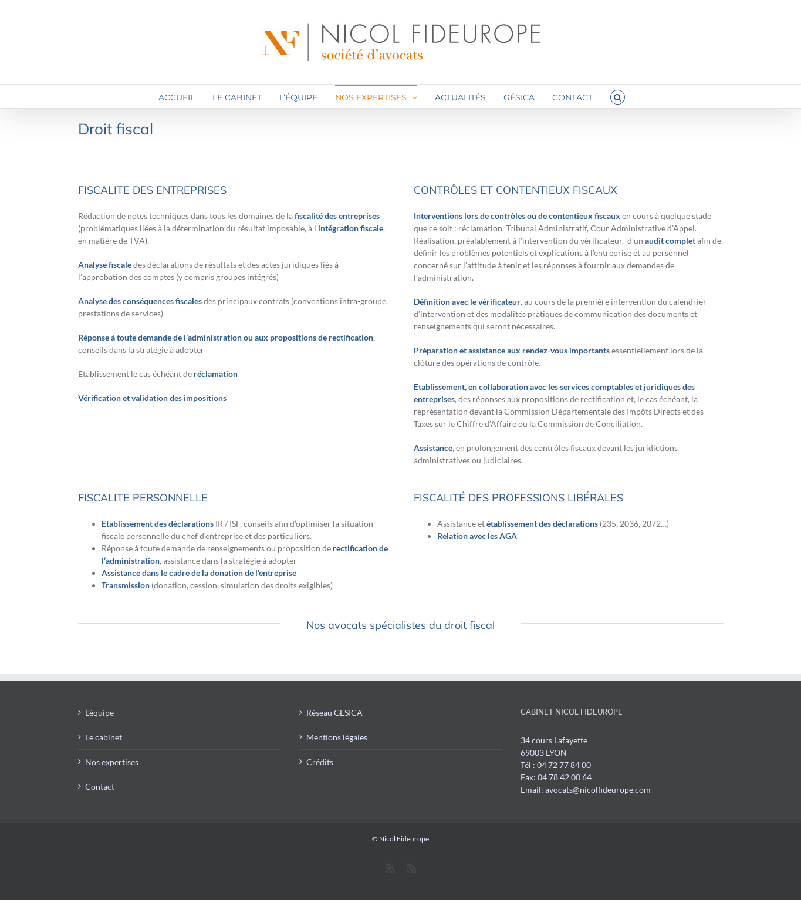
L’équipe (99, 713)
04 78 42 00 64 (565, 777)
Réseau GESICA (334, 713)
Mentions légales (336, 737)
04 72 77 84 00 (564, 765)
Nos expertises (111, 762)
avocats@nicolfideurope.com (598, 789)
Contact (99, 787)
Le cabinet (103, 737)
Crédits (319, 762)
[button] (617, 96)
